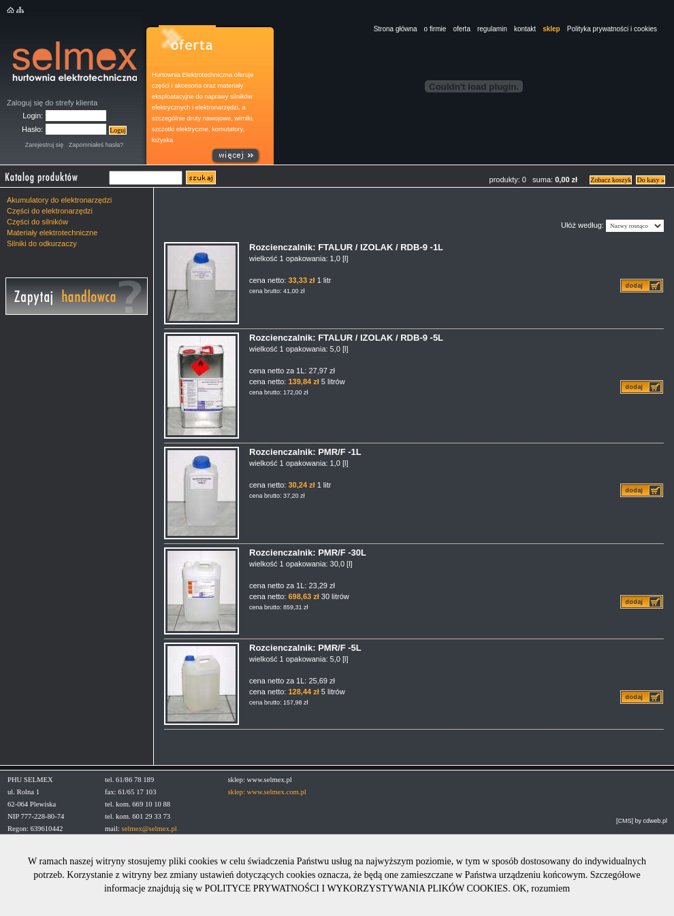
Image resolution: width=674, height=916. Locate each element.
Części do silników (37, 222)
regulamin (492, 29)
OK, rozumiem (541, 888)
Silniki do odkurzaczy (42, 243)
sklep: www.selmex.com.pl (266, 792)
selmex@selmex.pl (149, 828)
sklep (551, 29)
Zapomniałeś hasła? (96, 144)
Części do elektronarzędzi (50, 211)
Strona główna (395, 29)
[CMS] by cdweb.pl (641, 820)
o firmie (435, 29)
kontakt (525, 29)
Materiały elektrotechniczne (52, 232)
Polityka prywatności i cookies (612, 29)
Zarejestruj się (44, 144)
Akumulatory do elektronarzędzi (59, 200)
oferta (461, 29)
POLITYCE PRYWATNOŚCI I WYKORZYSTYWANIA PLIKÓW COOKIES (357, 888)
